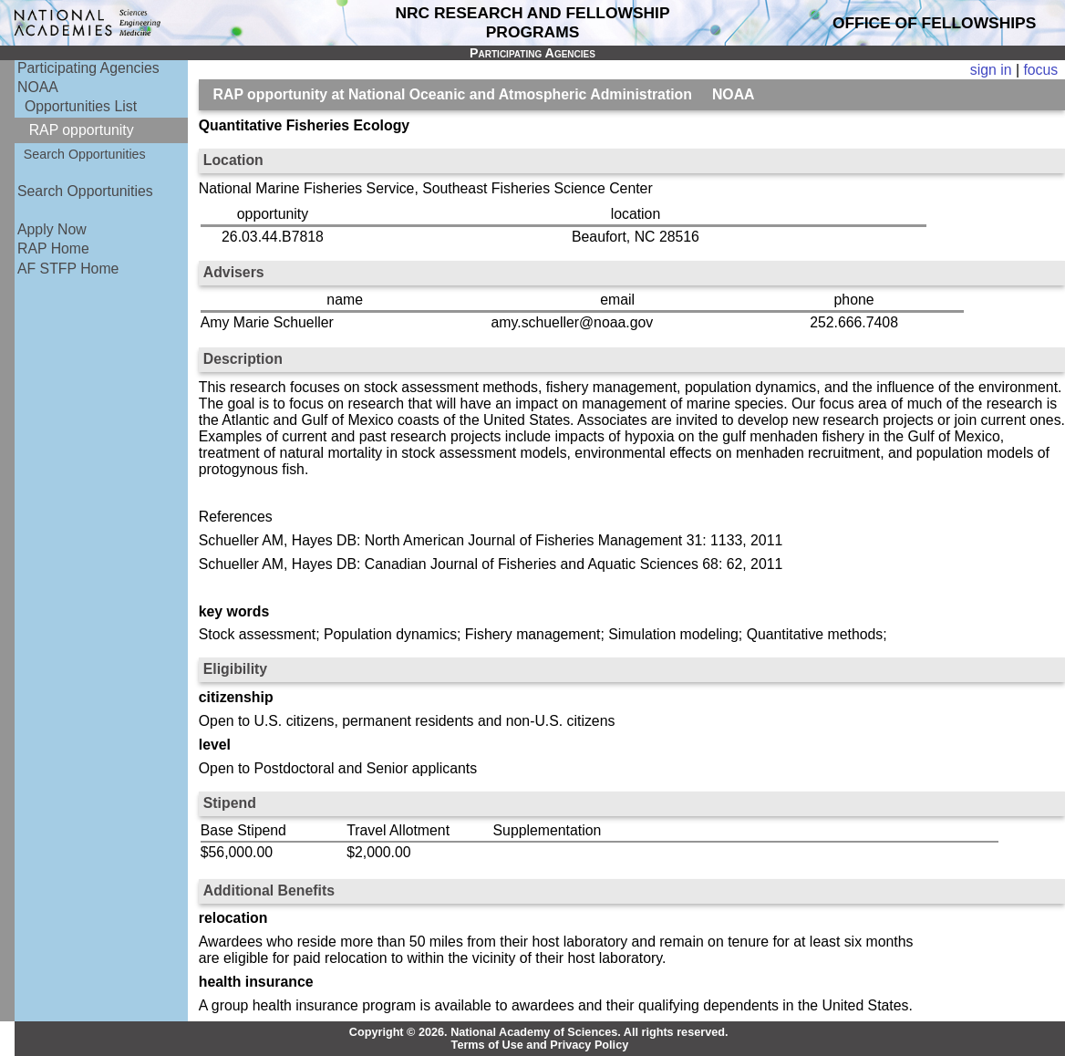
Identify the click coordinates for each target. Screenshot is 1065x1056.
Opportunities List (81, 106)
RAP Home (53, 248)
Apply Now (52, 229)
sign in (991, 70)
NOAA (37, 87)
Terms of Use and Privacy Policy (540, 1045)
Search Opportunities (85, 154)
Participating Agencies (88, 68)
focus (1040, 70)
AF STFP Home (68, 268)
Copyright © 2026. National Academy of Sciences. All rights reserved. (539, 1032)
